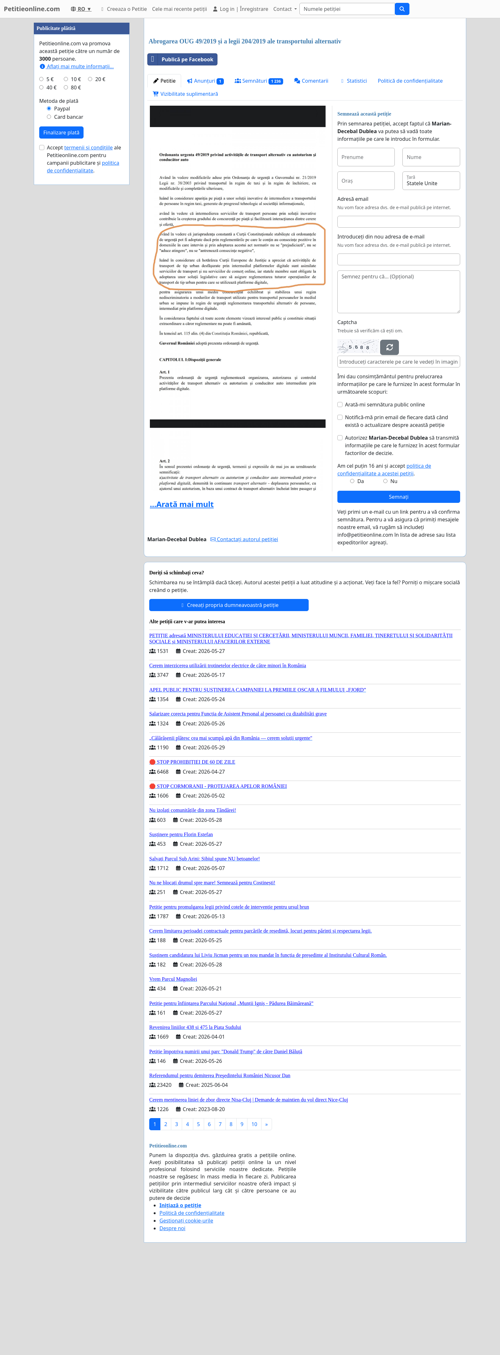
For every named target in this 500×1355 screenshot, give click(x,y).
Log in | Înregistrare (240, 8)
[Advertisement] (305, 73)
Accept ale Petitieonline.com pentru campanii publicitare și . (84, 351)
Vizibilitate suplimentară (185, 183)
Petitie (164, 170)
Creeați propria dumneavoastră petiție (228, 694)
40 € (52, 279)
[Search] (347, 9)
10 (254, 1213)
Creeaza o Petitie (123, 8)
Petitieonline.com (32, 8)
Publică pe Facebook (180, 149)
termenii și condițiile (88, 339)
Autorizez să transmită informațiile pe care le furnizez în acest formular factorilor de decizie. (402, 535)
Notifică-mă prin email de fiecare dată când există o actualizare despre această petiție (396, 510)
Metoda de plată (58, 292)
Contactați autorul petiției (244, 628)
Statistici (353, 170)
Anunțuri (205, 170)
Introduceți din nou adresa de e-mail (381, 325)
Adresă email (352, 288)
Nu (393, 570)
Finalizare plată (61, 324)
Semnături (259, 170)
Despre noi (172, 1317)
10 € (76, 270)
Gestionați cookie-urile (186, 1309)
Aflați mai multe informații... (76, 257)
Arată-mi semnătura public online (385, 493)
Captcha (347, 411)
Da (360, 570)
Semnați (399, 586)
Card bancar (68, 308)
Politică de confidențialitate (410, 170)
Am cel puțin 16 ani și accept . (384, 559)
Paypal (62, 300)
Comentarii (311, 170)
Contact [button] (283, 8)
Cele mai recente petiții (179, 8)
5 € (50, 270)
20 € (100, 270)
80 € (76, 279)
